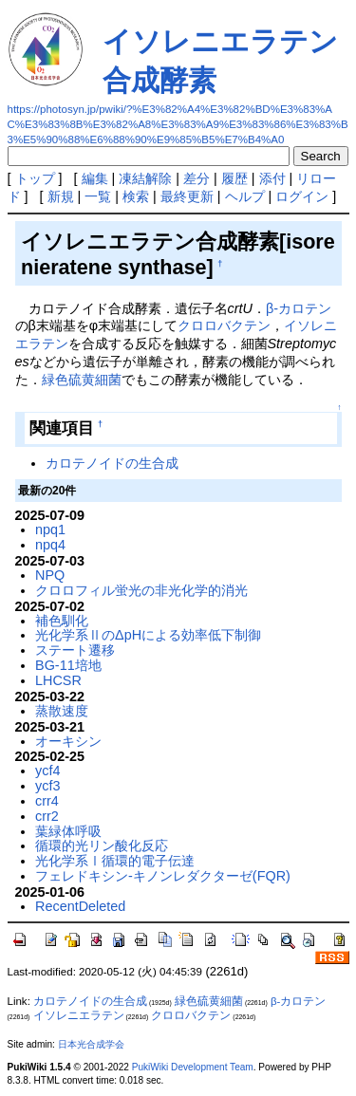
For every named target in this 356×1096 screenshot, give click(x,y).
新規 (60, 196)
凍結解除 (145, 178)
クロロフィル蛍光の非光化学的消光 (141, 590)
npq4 (50, 544)
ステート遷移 (75, 650)
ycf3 (47, 785)
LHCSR (58, 680)
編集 (95, 178)
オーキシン (68, 741)
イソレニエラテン (78, 1015)
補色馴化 (61, 620)
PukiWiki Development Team (192, 1067)
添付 (272, 178)
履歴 (234, 178)
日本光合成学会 (91, 1044)
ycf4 (47, 770)
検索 (135, 196)
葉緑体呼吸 (68, 831)
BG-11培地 (68, 665)
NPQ (50, 575)
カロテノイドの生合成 (112, 463)
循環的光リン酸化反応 (101, 845)
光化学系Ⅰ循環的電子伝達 (115, 860)
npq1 (50, 529)
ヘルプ (245, 196)
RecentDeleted (80, 906)
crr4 (47, 800)
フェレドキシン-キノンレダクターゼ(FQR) (162, 875)
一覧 (97, 196)
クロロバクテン (224, 325)
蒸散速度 (61, 710)
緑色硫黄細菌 (82, 379)
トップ (35, 178)
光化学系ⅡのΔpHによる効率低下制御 (148, 634)
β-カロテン (298, 308)
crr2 (47, 816)
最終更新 (187, 196)
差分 (196, 178)
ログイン (301, 196)
